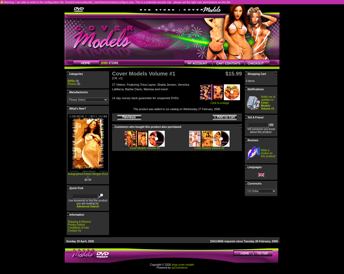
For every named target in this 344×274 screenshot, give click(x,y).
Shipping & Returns (79, 221)
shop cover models (182, 264)
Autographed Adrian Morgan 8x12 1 (88, 175)
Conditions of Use (78, 227)
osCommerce (179, 267)
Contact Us (74, 230)
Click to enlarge (220, 101)
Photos (72, 83)
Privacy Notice (76, 224)
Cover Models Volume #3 (145, 148)
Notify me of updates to (268, 102)
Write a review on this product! (268, 153)
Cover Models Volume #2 (209, 148)
